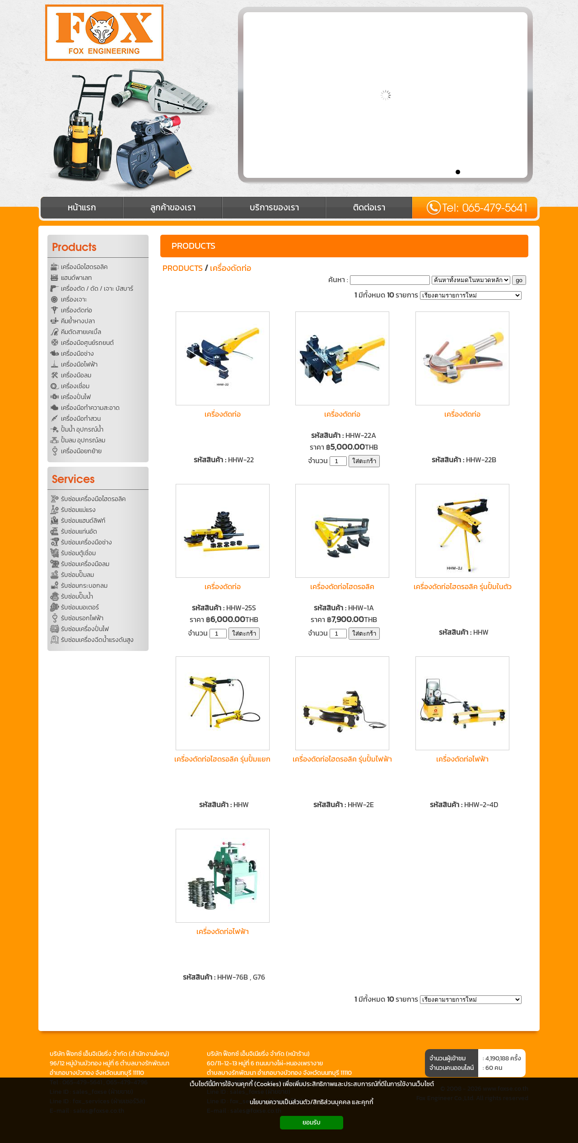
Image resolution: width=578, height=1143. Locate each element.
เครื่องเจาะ (74, 299)
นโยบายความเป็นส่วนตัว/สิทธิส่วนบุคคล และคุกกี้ (311, 1102)
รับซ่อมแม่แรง (78, 510)
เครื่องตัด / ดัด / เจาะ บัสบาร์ (97, 288)
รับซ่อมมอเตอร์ (80, 607)
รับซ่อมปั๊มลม (77, 575)
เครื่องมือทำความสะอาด (90, 408)
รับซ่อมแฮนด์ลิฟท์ (83, 520)
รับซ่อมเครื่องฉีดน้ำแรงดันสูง (97, 640)
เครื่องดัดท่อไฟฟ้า (462, 758)
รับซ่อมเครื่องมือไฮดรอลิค (93, 499)
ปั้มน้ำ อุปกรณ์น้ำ (82, 429)
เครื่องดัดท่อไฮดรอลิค (342, 586)
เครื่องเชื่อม (75, 386)
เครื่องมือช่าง (77, 353)
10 (523, 171)
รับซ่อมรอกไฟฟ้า (82, 618)
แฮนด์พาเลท (76, 278)
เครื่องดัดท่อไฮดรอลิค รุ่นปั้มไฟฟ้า (342, 758)
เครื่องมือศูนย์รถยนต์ (87, 343)
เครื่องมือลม (76, 375)
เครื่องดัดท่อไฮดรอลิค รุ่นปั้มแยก (222, 758)
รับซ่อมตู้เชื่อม (78, 553)
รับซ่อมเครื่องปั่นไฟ (85, 629)
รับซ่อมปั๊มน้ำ (77, 596)
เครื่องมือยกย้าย (81, 451)
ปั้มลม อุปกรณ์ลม (83, 440)
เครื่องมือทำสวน (81, 418)
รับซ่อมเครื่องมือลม (85, 564)
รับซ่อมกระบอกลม (84, 585)
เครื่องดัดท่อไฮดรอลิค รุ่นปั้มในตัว (463, 586)
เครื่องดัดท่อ (76, 310)
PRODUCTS (193, 245)
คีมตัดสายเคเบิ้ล (81, 332)
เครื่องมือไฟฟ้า (79, 364)
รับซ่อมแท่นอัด (79, 531)
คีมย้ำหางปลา (78, 321)
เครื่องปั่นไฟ (76, 397)
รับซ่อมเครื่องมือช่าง (86, 542)
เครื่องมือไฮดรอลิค (84, 267)
